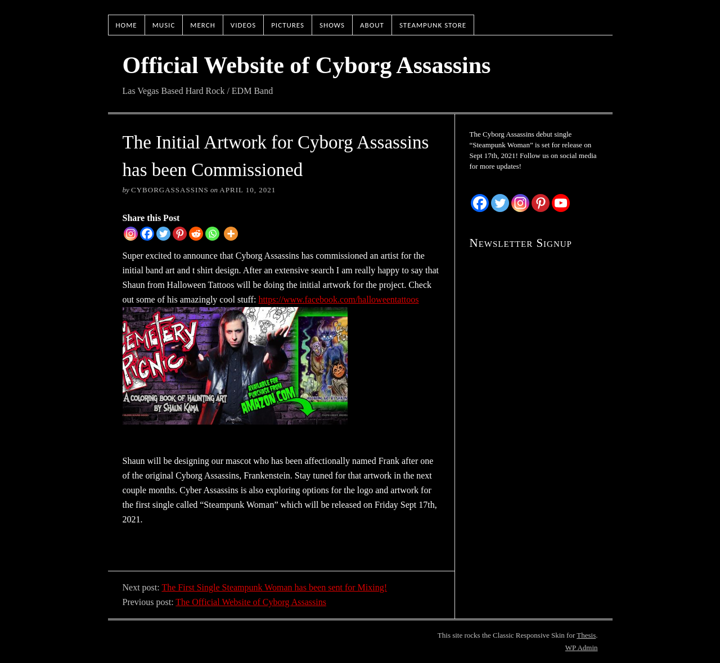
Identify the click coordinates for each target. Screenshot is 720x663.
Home (126, 25)
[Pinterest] (180, 234)
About (372, 25)
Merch (202, 25)
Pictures (287, 25)
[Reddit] (196, 234)
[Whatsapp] (212, 234)
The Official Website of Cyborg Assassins (251, 602)
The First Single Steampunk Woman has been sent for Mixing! (274, 587)
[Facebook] (147, 234)
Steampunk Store (432, 25)
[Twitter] (163, 234)
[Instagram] (131, 234)
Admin (581, 647)
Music (164, 25)
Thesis (586, 635)
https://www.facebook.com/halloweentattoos (338, 299)
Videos (243, 25)
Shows (332, 25)
